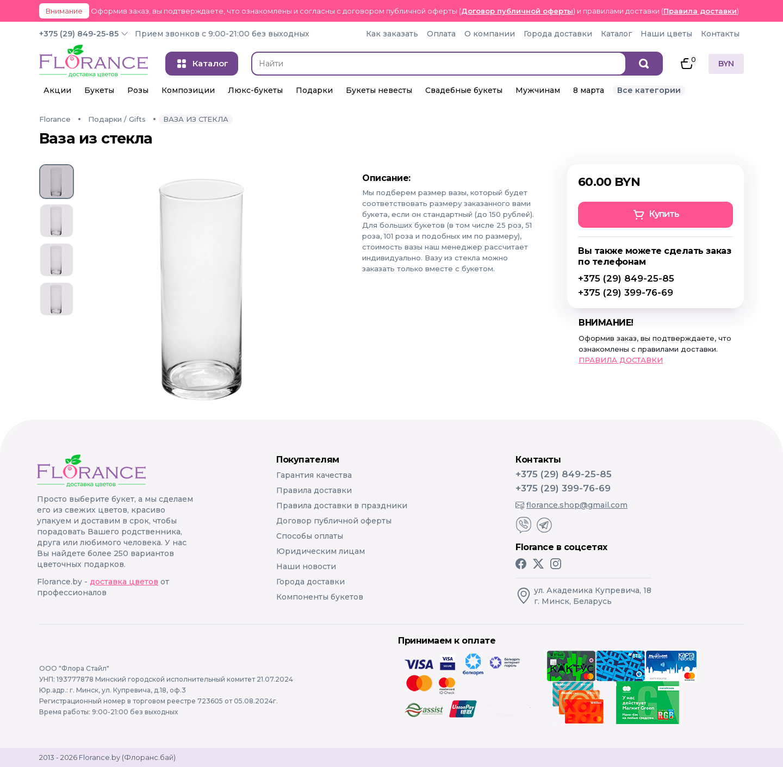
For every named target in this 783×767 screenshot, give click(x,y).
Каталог (616, 34)
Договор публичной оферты (517, 11)
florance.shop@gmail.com (571, 505)
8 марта (588, 90)
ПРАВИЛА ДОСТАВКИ (621, 360)
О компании (489, 34)
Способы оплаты (309, 536)
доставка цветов (124, 582)
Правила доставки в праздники (341, 505)
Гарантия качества (314, 475)
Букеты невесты (379, 90)
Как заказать (392, 34)
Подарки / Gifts (117, 119)
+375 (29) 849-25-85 (79, 34)
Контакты (720, 34)
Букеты (99, 90)
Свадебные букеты (463, 90)
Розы (137, 90)
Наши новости (306, 566)
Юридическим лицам (320, 551)
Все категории (649, 90)
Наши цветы (666, 34)
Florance (55, 119)
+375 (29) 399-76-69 (625, 292)
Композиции (188, 90)
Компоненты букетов (319, 597)
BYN (726, 63)
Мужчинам (537, 90)
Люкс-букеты (255, 90)
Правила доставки (700, 11)
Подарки (314, 90)
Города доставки (558, 34)
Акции (57, 90)
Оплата (441, 34)
